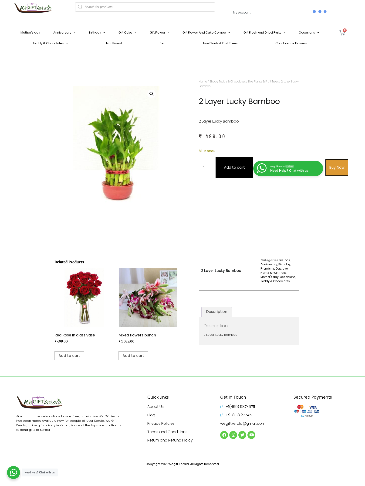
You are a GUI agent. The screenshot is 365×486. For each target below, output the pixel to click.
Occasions (309, 32)
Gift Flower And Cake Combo (206, 32)
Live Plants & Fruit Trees (220, 43)
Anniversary (64, 32)
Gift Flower (159, 32)
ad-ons (284, 260)
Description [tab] (216, 311)
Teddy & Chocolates (50, 43)
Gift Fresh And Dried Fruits (264, 32)
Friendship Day (270, 268)
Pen (163, 43)
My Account (241, 12)
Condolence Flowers (291, 43)
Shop (213, 81)
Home (203, 81)
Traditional (114, 43)
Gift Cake (127, 32)
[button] (151, 94)
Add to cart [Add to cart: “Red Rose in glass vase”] (69, 355)
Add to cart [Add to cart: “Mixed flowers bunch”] (133, 355)
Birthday (97, 32)
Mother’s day (30, 32)
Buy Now (337, 167)
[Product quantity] (205, 167)
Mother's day (269, 277)
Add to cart (234, 167)
